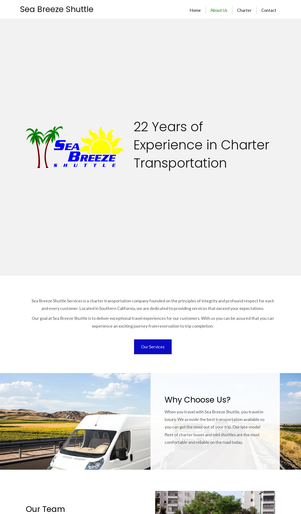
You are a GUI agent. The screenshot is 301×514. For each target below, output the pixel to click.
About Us (218, 10)
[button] (153, 346)
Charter (244, 10)
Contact (268, 10)
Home (195, 10)
